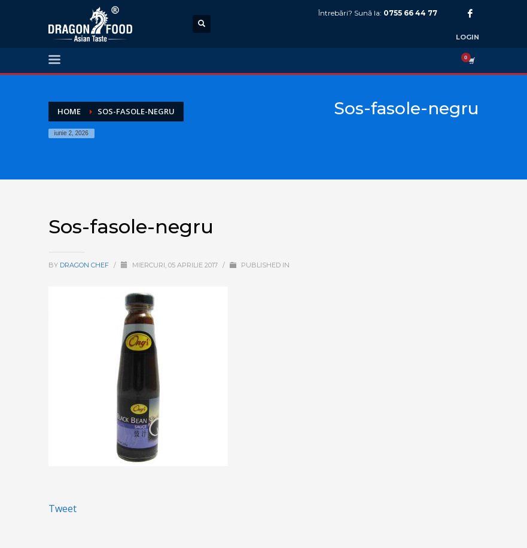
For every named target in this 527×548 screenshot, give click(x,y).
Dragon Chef (85, 265)
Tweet (62, 508)
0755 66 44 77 (410, 12)
